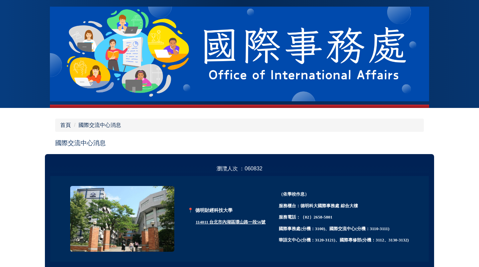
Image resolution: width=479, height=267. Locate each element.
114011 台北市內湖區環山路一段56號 (230, 222)
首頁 (65, 125)
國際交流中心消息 (100, 125)
